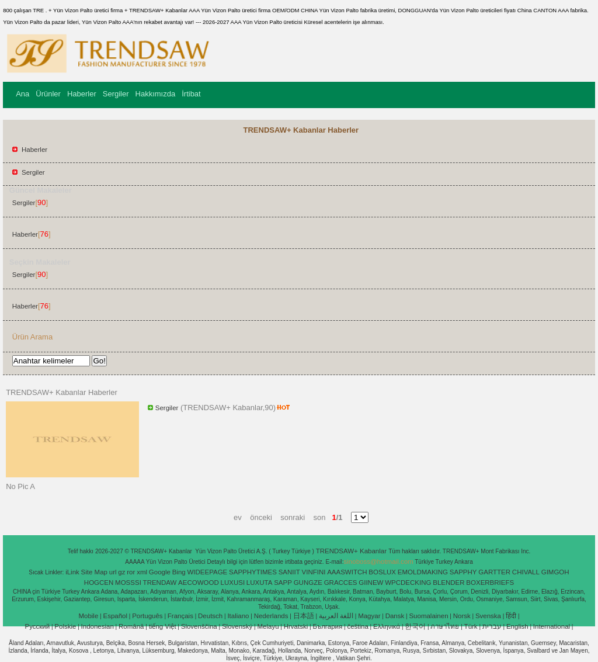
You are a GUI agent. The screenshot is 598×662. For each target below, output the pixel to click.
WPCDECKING (408, 582)
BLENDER (448, 582)
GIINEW (371, 582)
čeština (357, 626)
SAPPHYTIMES (253, 572)
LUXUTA (259, 582)
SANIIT (289, 572)
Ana (22, 93)
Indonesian (97, 626)
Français (180, 615)
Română (131, 626)
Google (160, 572)
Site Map (94, 572)
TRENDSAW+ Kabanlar (352, 550)
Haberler (81, 93)
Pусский (37, 626)
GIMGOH (555, 572)
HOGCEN (98, 582)
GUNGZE (308, 582)
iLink (72, 572)
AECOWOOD (198, 582)
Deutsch (210, 615)
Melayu (268, 626)
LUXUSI (233, 582)
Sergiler (116, 93)
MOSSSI (128, 582)
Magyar (369, 615)
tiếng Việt (162, 626)
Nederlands (271, 615)
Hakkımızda (155, 93)
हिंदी (511, 615)
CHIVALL (526, 572)
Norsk (462, 615)
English (517, 626)
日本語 (303, 615)
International (551, 626)
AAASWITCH (347, 572)
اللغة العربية (336, 615)
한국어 (415, 626)
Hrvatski (296, 626)
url (113, 572)
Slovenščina (199, 626)
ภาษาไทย (444, 626)
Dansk (395, 615)
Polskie (65, 626)
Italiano (238, 615)
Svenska (488, 615)
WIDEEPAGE (207, 572)
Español (115, 615)
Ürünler (48, 93)
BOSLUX (382, 572)
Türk (471, 626)
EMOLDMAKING (423, 572)
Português (147, 615)
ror (131, 572)
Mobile (88, 615)
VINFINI (314, 572)
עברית (492, 626)
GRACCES (340, 582)
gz (121, 572)
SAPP (283, 582)
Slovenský (237, 626)
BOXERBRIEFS (490, 582)
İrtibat (191, 93)
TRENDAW (160, 582)
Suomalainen (428, 615)
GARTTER (494, 572)
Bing (179, 572)
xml (142, 572)
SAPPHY (463, 572)
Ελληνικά (386, 626)
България (327, 626)
